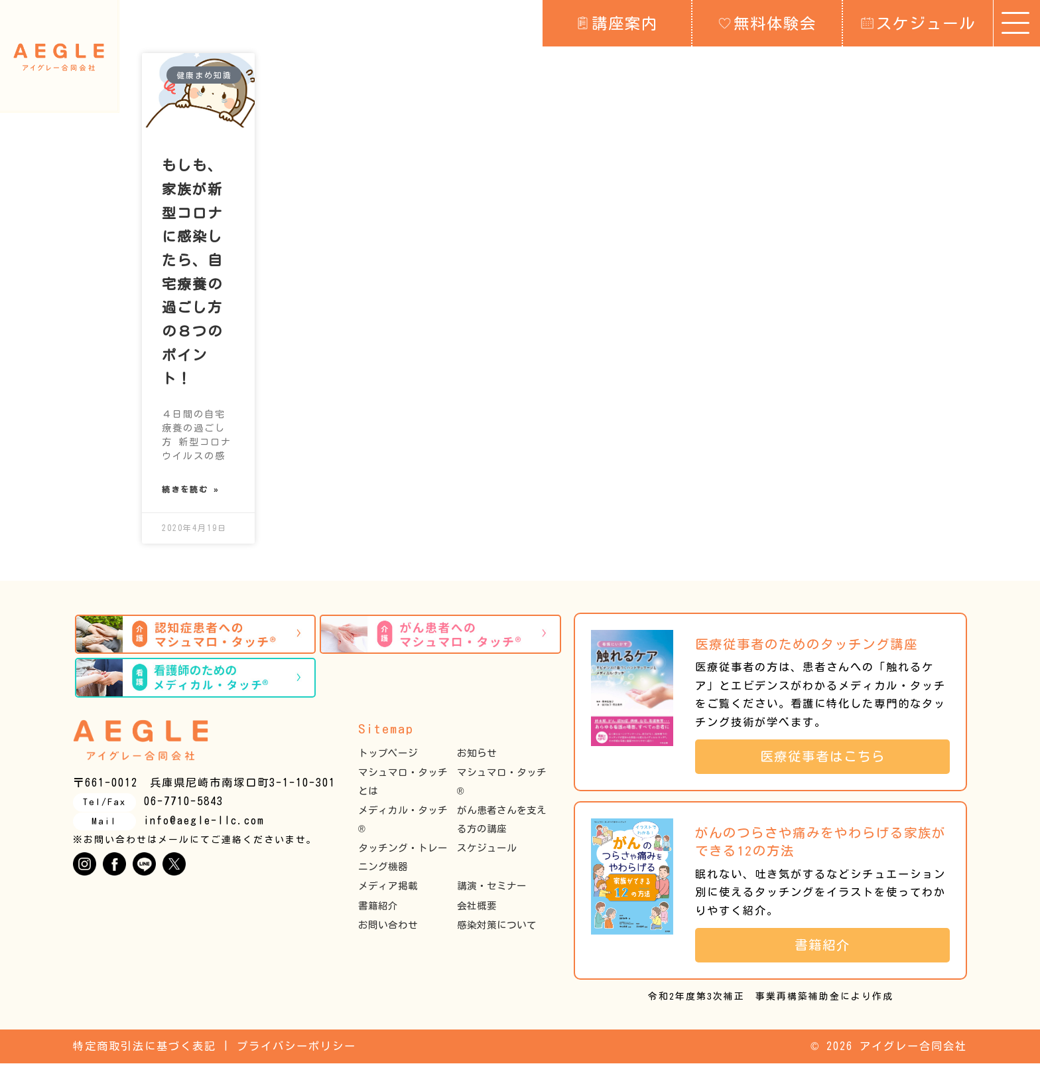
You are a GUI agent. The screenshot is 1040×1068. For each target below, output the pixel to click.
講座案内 (617, 22)
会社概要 (477, 910)
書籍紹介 (378, 910)
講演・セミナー (492, 891)
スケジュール (918, 22)
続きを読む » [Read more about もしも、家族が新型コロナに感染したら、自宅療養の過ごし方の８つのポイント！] (191, 492)
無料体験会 (767, 22)
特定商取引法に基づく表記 (144, 1051)
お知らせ (477, 758)
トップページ (388, 758)
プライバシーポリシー (296, 1051)
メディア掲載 (388, 891)
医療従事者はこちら (829, 761)
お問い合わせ (388, 930)
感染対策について (497, 930)
